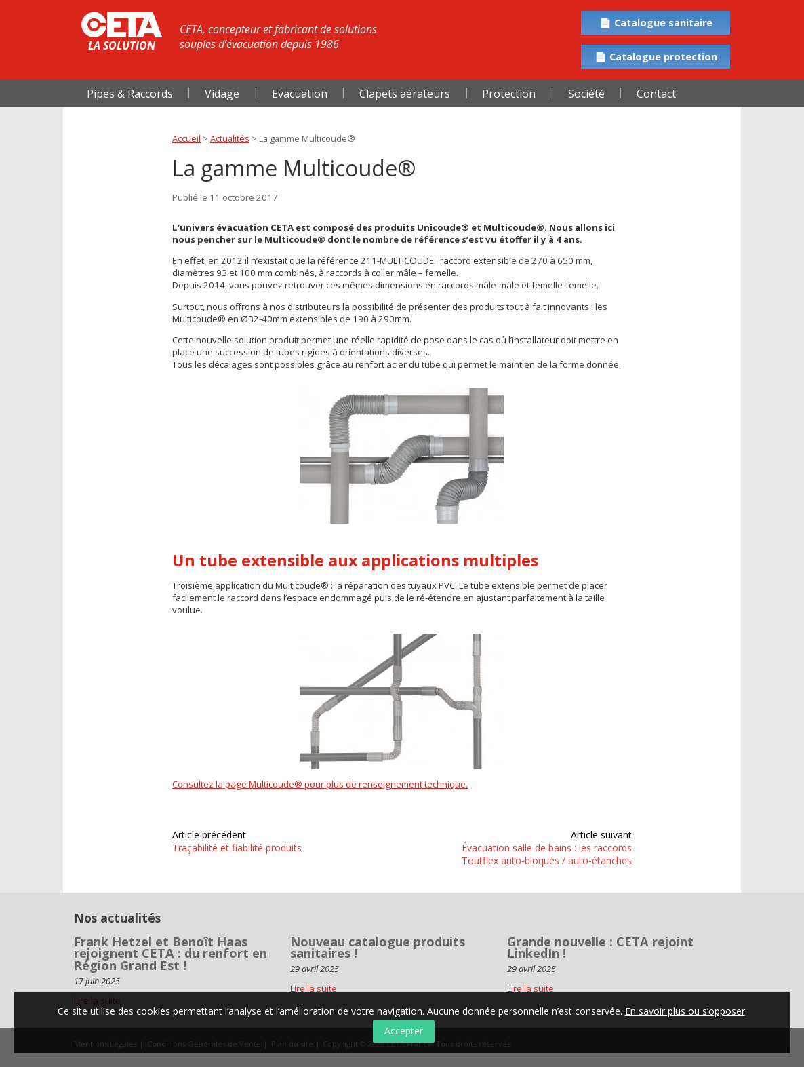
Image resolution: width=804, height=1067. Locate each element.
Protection (509, 93)
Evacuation (299, 93)
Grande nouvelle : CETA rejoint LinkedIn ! (600, 947)
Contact (656, 93)
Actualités (229, 138)
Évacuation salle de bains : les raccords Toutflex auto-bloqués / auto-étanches (547, 854)
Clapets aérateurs (404, 93)
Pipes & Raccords (130, 93)
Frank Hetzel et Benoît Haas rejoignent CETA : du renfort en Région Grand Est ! (170, 953)
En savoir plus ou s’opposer (685, 1011)
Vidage (222, 93)
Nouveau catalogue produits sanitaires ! (377, 947)
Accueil (186, 138)
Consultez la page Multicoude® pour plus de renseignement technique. (320, 784)
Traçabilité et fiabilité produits (237, 847)
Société (586, 93)
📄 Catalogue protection (656, 56)
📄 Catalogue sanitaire (655, 22)
